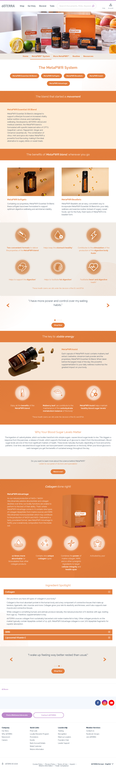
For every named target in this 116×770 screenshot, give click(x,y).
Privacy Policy (50, 764)
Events (32, 740)
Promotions (34, 737)
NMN (7, 632)
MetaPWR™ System (41, 56)
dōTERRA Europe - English (101, 764)
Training (61, 731)
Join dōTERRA (91, 737)
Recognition (62, 734)
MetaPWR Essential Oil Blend (25, 76)
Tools (52, 6)
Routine (76, 56)
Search (93, 6)
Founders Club (63, 740)
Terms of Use (62, 764)
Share (5, 689)
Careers (5, 740)
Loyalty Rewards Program (39, 734)
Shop (22, 6)
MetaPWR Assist (96, 76)
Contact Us (90, 731)
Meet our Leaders (64, 737)
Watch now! (58, 472)
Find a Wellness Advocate (17, 715)
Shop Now (58, 325)
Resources (88, 56)
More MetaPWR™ (61, 56)
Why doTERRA (7, 734)
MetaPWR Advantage (58, 83)
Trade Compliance (62, 766)
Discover (42, 6)
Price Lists (33, 731)
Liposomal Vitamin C (15, 637)
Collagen (10, 592)
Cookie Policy (38, 764)
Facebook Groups (92, 734)
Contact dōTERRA (48, 715)
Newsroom (6, 737)
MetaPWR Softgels (51, 76)
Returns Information (37, 749)
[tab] (58, 591)
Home (25, 56)
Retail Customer (35, 746)
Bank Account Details (37, 743)
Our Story (32, 6)
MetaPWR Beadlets (74, 76)
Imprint (72, 764)
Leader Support (63, 743)
